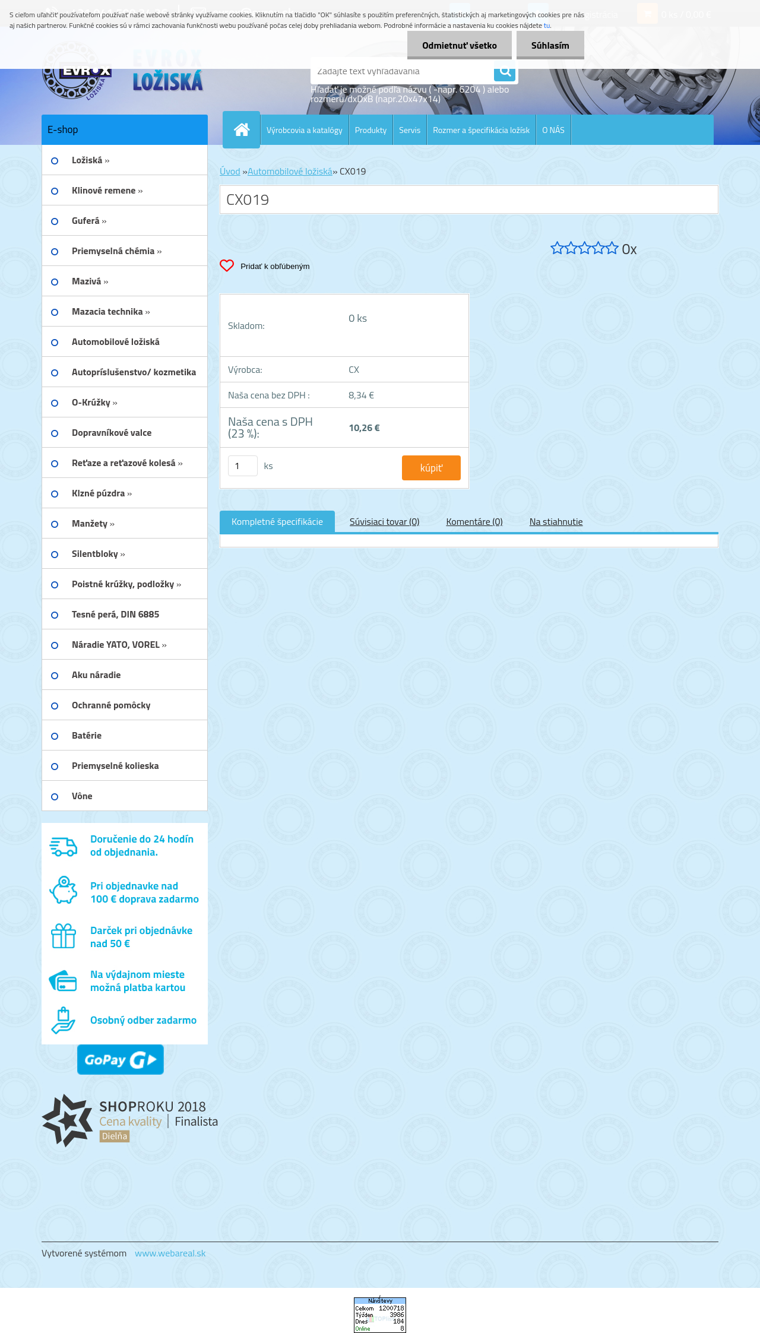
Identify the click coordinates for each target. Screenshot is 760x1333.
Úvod (230, 171)
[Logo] (123, 70)
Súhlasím (550, 45)
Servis (409, 130)
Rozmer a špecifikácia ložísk (481, 130)
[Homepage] (246, 129)
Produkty (371, 130)
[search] (504, 71)
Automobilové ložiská (290, 171)
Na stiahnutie (556, 521)
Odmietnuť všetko (459, 45)
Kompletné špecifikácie (277, 521)
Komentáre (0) (474, 521)
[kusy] (243, 465)
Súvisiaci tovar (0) (384, 521)
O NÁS (553, 130)
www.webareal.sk (170, 1253)
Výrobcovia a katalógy (305, 130)
